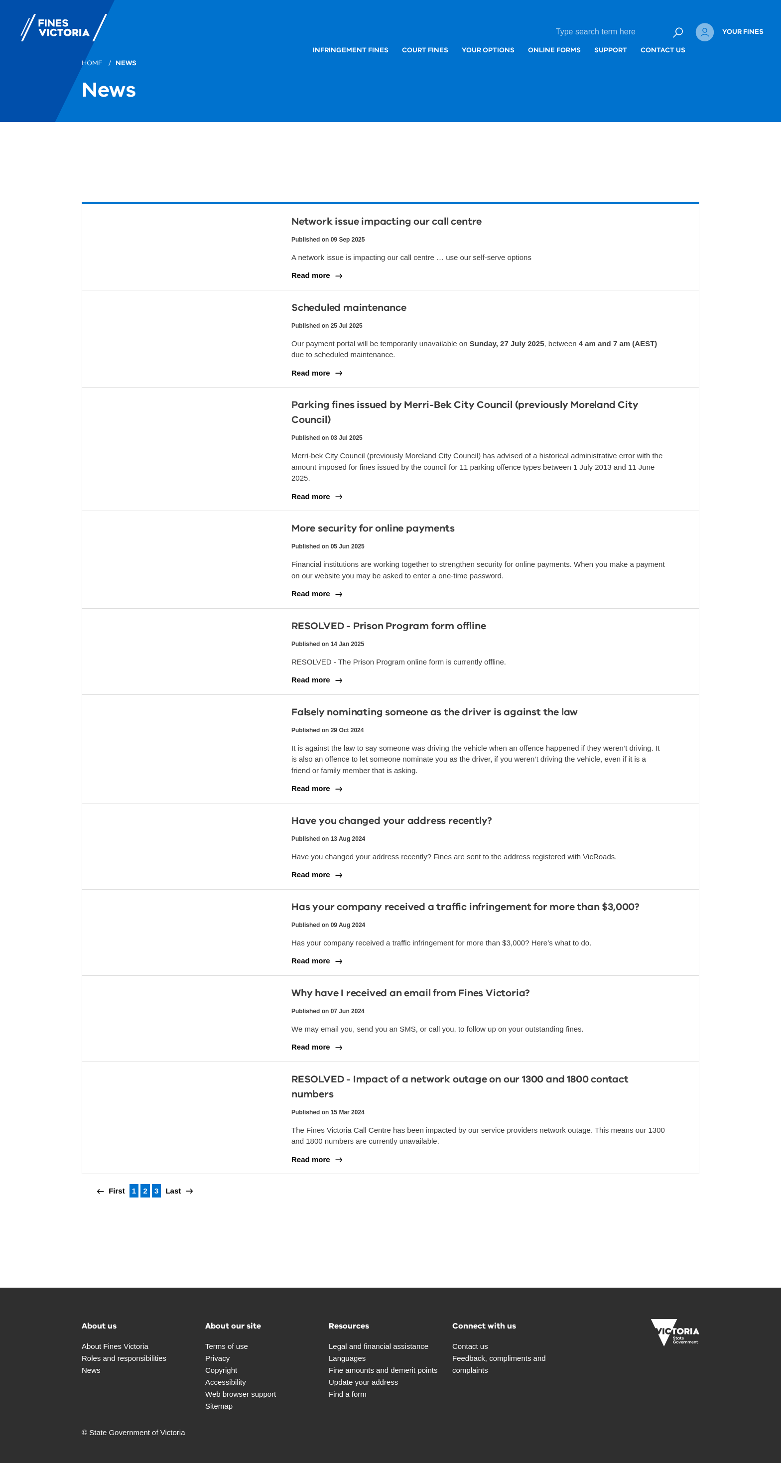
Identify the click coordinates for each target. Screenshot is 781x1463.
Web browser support (240, 1394)
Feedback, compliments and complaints (499, 1364)
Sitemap (219, 1406)
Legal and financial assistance (378, 1346)
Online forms (511, 31)
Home (93, 63)
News (127, 63)
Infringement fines (308, 31)
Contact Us (620, 31)
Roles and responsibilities (124, 1358)
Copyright (221, 1370)
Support (567, 31)
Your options (445, 31)
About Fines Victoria (115, 1346)
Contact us (470, 1346)
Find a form (348, 1394)
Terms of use (226, 1346)
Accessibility (225, 1382)
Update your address (363, 1382)
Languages (347, 1358)
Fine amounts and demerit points (383, 1370)
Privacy (217, 1358)
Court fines (382, 31)
